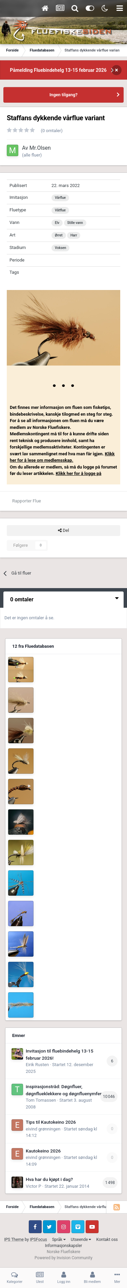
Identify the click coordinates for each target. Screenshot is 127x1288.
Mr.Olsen (40, 148)
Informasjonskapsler (63, 1245)
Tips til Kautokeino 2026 (51, 1122)
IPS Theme (14, 1239)
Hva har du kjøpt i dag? (49, 1179)
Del (63, 530)
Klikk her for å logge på (78, 473)
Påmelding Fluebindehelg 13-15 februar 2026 (58, 70)
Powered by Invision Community (63, 1257)
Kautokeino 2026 (43, 1151)
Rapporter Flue (26, 500)
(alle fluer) (32, 155)
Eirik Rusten (37, 1064)
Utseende (81, 1239)
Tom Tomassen (41, 1100)
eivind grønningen (43, 1128)
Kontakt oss (107, 1239)
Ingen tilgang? (63, 94)
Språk (59, 1239)
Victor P (33, 1186)
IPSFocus (38, 1239)
